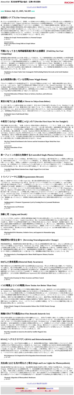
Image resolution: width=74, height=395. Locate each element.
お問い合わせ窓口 (26, 391)
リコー (21, 388)
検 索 (48, 391)
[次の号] (44, 7)
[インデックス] (31, 7)
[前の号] (39, 7)
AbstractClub (45, 388)
